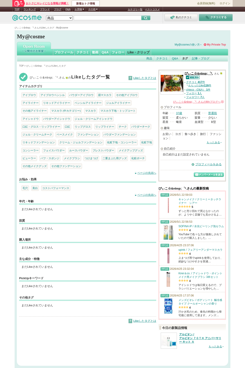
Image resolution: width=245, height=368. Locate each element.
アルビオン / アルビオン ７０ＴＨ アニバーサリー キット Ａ (200, 338)
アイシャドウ (30, 118)
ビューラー (29, 158)
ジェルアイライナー (118, 102)
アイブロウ (29, 95)
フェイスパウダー (54, 150)
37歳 (179, 113)
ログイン (225, 3)
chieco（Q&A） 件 (198, 89)
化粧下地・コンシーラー (122, 142)
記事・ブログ (200, 58)
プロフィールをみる (208, 164)
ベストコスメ (152, 9)
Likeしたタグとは (144, 78)
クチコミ (82, 52)
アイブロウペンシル (52, 95)
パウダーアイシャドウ (56, 118)
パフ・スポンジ (49, 158)
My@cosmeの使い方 (187, 44)
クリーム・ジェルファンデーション (80, 142)
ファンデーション (88, 134)
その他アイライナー (34, 110)
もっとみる (213, 142)
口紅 (67, 126)
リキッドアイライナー (56, 102)
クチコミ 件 (195, 82)
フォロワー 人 (195, 97)
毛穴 (25, 188)
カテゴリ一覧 (135, 9)
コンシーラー (30, 150)
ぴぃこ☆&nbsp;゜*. (199, 73)
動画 (95, 52)
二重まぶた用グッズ (114, 158)
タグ (185, 58)
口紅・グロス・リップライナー (41, 126)
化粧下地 (146, 142)
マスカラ (90, 110)
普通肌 (212, 113)
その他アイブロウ (127, 95)
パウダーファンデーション (119, 134)
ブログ (57, 9)
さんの (198, 101)
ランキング (30, 9)
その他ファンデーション (66, 166)
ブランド (45, 9)
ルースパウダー (78, 150)
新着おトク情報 (85, 3)
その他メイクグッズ (34, 166)
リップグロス (83, 126)
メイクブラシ (72, 158)
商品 (149, 58)
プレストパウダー (103, 150)
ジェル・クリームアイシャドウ (93, 118)
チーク (123, 126)
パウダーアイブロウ (81, 95)
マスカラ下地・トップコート (118, 110)
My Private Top (216, 44)
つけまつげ (91, 158)
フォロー (118, 52)
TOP (17, 9)
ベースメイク (65, 134)
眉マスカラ (104, 95)
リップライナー (104, 126)
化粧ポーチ (138, 158)
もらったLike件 (199, 85)
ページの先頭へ (146, 172)
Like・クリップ (138, 52)
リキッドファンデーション (38, 142)
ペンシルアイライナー (88, 102)
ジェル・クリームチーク (37, 134)
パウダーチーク (140, 126)
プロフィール (63, 52)
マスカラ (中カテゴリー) (66, 110)
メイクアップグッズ (131, 150)
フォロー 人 (194, 93)
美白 (35, 188)
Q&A (68, 9)
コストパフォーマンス (55, 188)
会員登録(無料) (206, 3)
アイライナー (30, 102)
